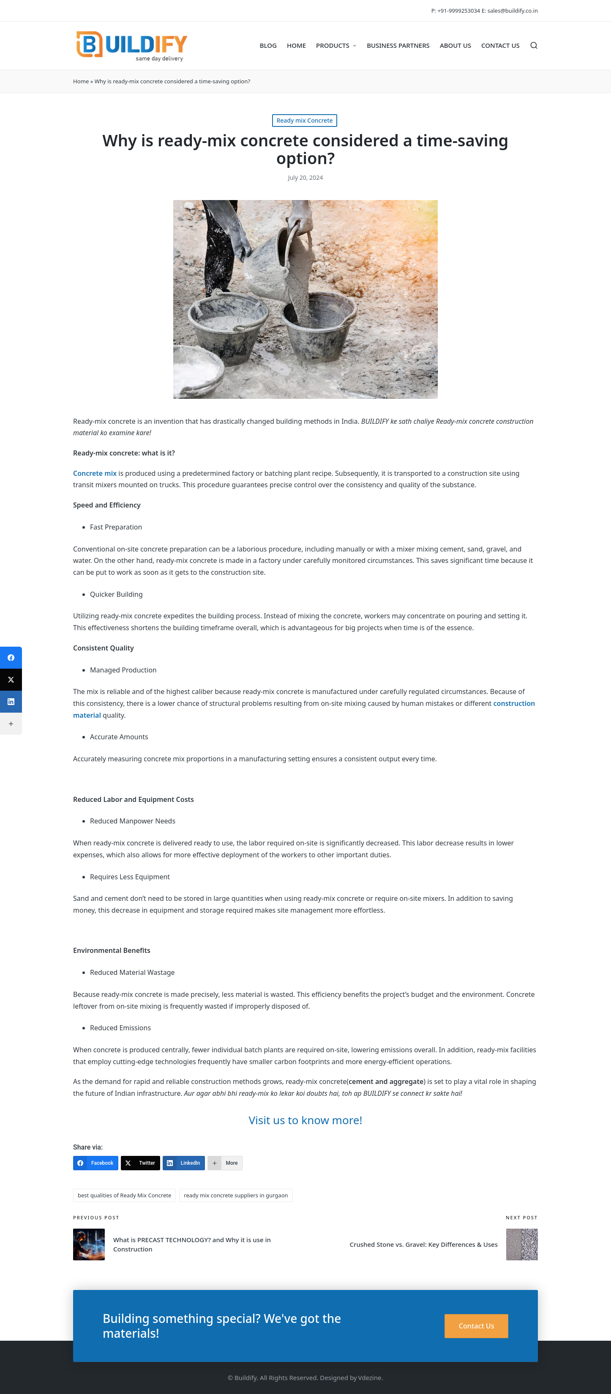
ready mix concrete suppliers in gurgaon (236, 1195)
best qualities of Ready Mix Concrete (124, 1195)
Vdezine (370, 1377)
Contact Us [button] (476, 1326)
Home (81, 81)
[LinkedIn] (184, 1163)
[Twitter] (140, 1163)
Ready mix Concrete (304, 120)
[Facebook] (95, 1163)
